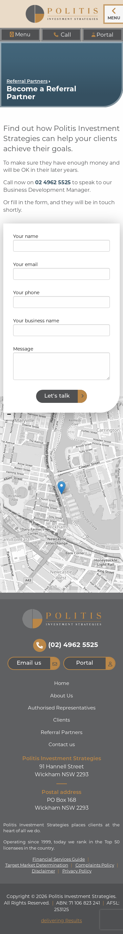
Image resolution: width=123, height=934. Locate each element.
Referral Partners (27, 81)
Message (23, 349)
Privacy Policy (77, 871)
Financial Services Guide (58, 859)
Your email (25, 264)
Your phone (26, 293)
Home (61, 683)
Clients (61, 720)
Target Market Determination (36, 865)
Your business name (36, 321)
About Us (61, 695)
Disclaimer (43, 871)
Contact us (62, 744)
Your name (25, 236)
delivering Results (61, 921)
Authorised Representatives (61, 708)
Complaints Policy (94, 865)
